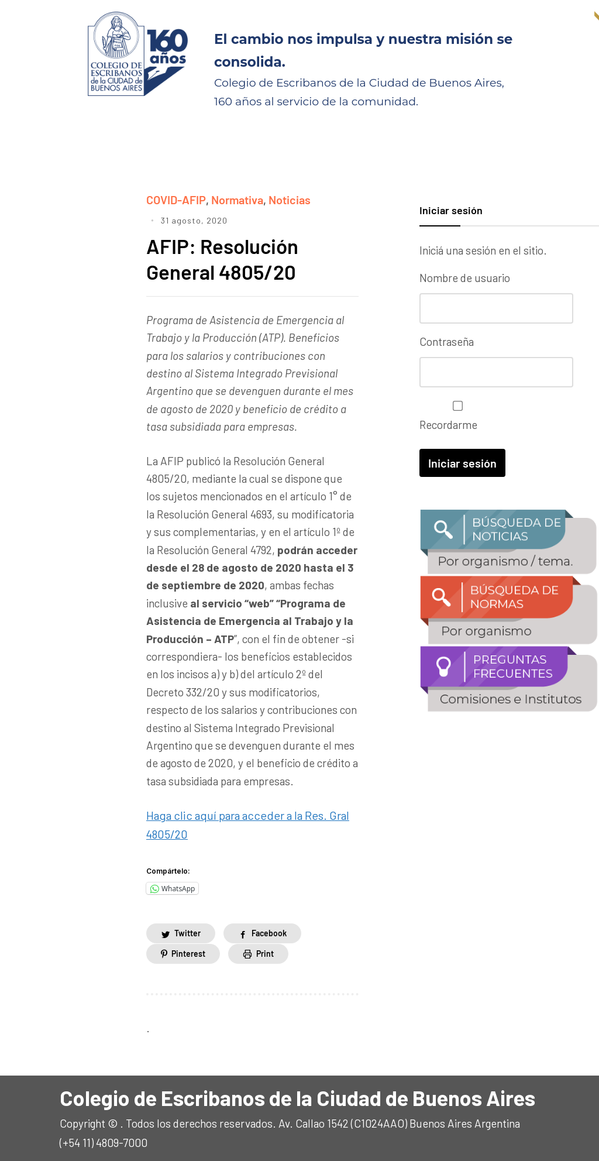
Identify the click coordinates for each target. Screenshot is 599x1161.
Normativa (236, 199)
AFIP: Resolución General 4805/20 (224, 257)
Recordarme (454, 415)
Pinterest (188, 950)
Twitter (187, 930)
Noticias (287, 199)
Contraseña (446, 341)
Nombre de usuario (464, 277)
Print (265, 950)
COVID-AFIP (175, 199)
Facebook (269, 930)
